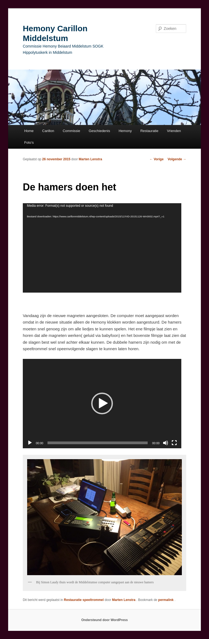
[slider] (97, 442)
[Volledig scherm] (174, 443)
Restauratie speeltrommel (84, 600)
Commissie (71, 131)
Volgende (177, 159)
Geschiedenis (99, 131)
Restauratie (149, 131)
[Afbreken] (165, 443)
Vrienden (174, 131)
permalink (166, 600)
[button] (102, 403)
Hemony (125, 131)
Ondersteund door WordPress (104, 620)
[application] (102, 248)
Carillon (48, 131)
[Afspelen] (30, 443)
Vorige (157, 159)
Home (29, 131)
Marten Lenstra (90, 159)
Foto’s (29, 142)
